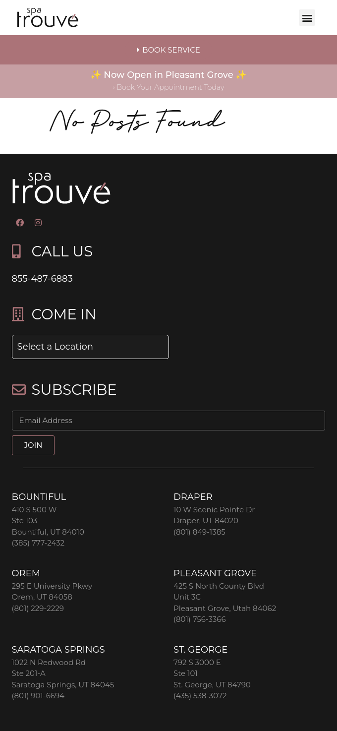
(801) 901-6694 (38, 695)
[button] (307, 17)
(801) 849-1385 (199, 532)
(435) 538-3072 (200, 695)
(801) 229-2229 (38, 608)
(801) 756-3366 (199, 619)
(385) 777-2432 (38, 543)
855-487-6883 (42, 278)
